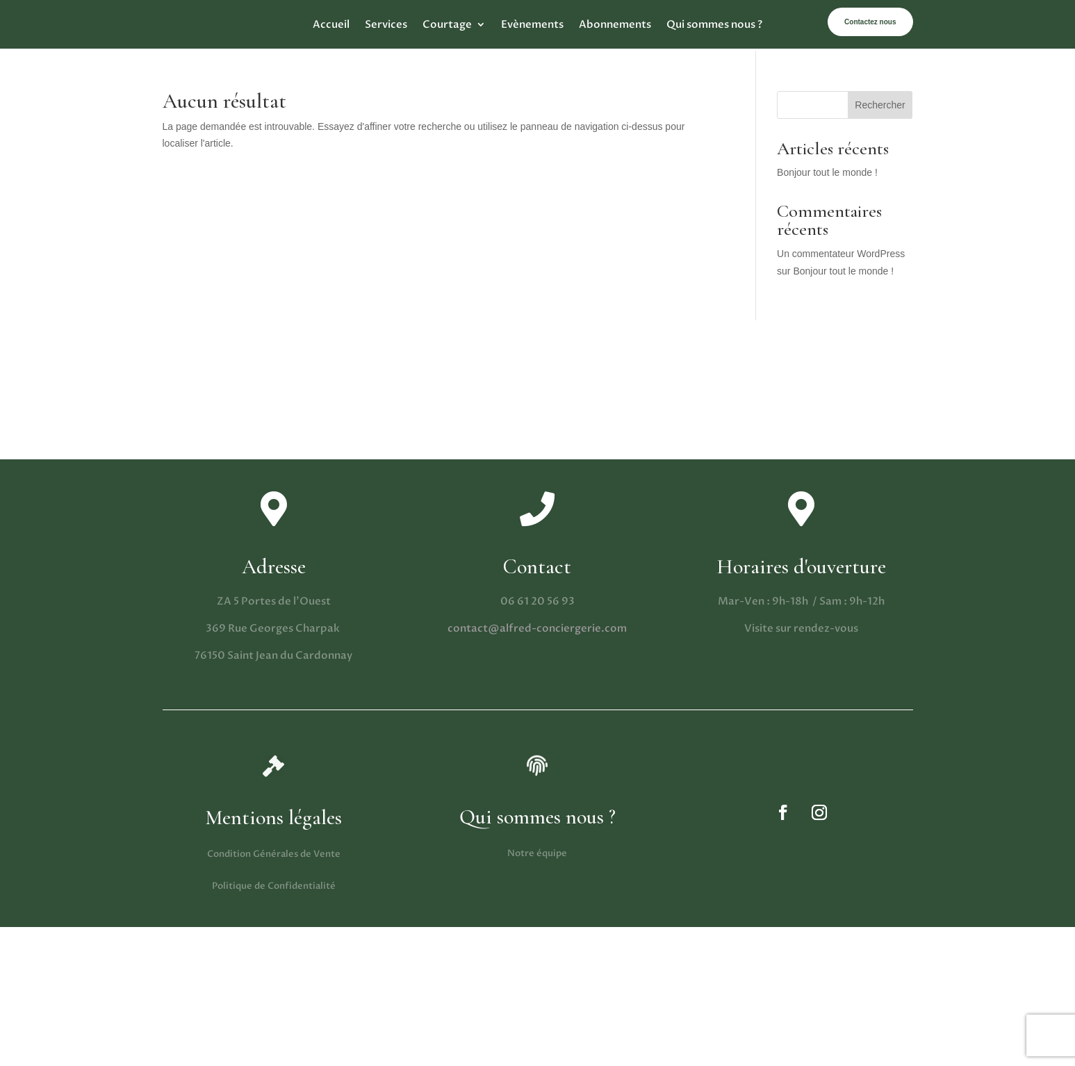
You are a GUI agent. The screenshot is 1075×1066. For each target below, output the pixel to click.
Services (386, 25)
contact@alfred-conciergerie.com (537, 628)
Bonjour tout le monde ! (827, 172)
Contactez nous (870, 22)
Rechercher (880, 104)
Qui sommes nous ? (714, 25)
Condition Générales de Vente (273, 854)
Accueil (331, 25)
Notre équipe (537, 853)
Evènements (532, 25)
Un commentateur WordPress (841, 253)
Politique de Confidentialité (274, 886)
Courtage (447, 25)
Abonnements (615, 25)
